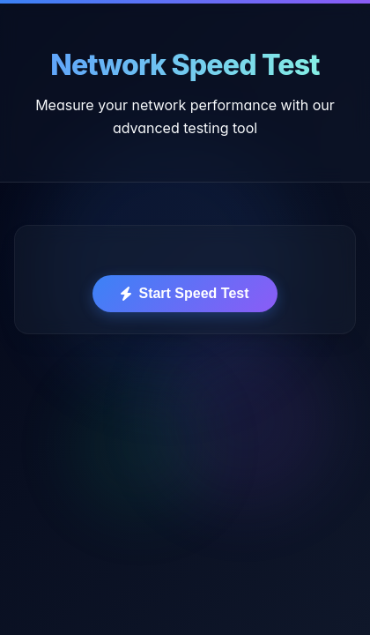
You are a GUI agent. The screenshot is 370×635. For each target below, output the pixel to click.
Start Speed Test (184, 293)
